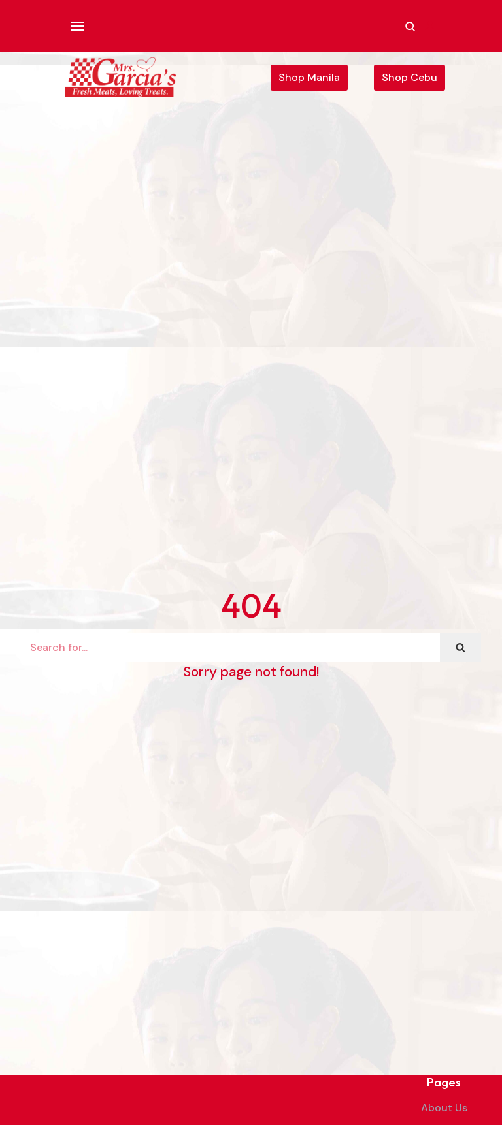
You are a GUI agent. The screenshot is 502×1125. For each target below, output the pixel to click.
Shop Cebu (409, 77)
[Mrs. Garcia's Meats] (120, 77)
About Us (444, 1108)
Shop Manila (309, 77)
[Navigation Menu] (82, 26)
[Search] (230, 647)
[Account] (430, 26)
